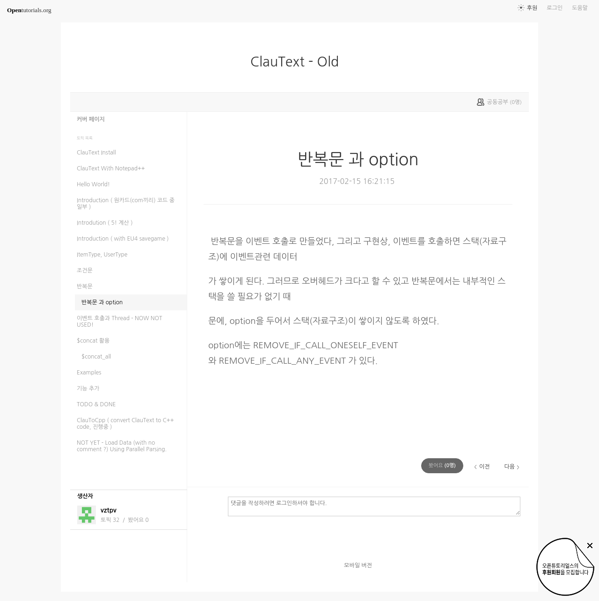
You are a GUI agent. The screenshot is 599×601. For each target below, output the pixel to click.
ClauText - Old (298, 61)
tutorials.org (29, 10)
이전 (484, 466)
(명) (442, 465)
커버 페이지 (91, 119)
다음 (509, 466)
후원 (532, 8)
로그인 (554, 8)
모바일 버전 (358, 565)
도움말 (580, 8)
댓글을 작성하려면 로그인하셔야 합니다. (374, 506)
